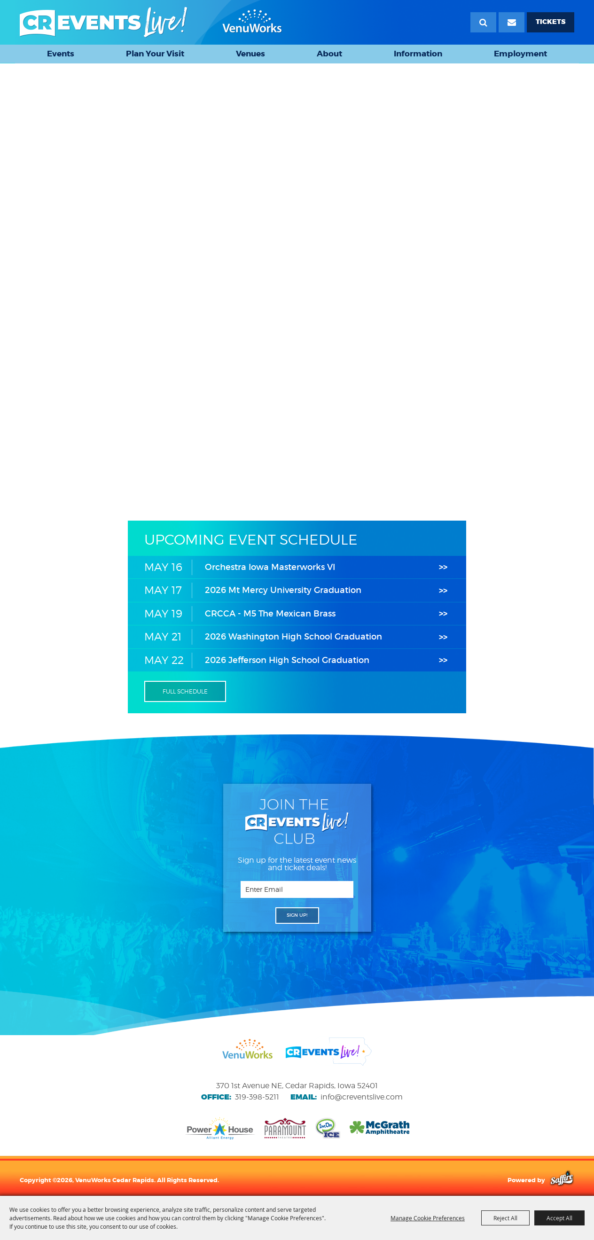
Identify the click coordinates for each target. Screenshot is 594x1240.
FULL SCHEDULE (185, 691)
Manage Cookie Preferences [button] (428, 1218)
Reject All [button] (505, 1218)
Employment (520, 53)
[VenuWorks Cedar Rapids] (151, 22)
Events (60, 53)
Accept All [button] (559, 1218)
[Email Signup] (511, 22)
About (329, 53)
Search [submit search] (483, 22)
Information (418, 53)
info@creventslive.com (361, 1096)
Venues (250, 53)
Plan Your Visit (155, 53)
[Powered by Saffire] (561, 1180)
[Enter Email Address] (297, 889)
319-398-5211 (257, 1096)
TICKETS (550, 21)
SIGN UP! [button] (297, 915)
